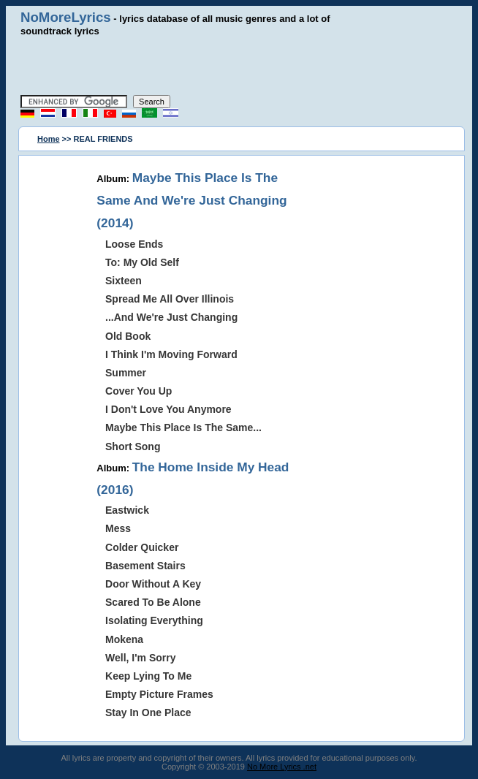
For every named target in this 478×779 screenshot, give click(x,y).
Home (48, 138)
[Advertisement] (239, 66)
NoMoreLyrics (65, 17)
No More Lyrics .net (281, 766)
